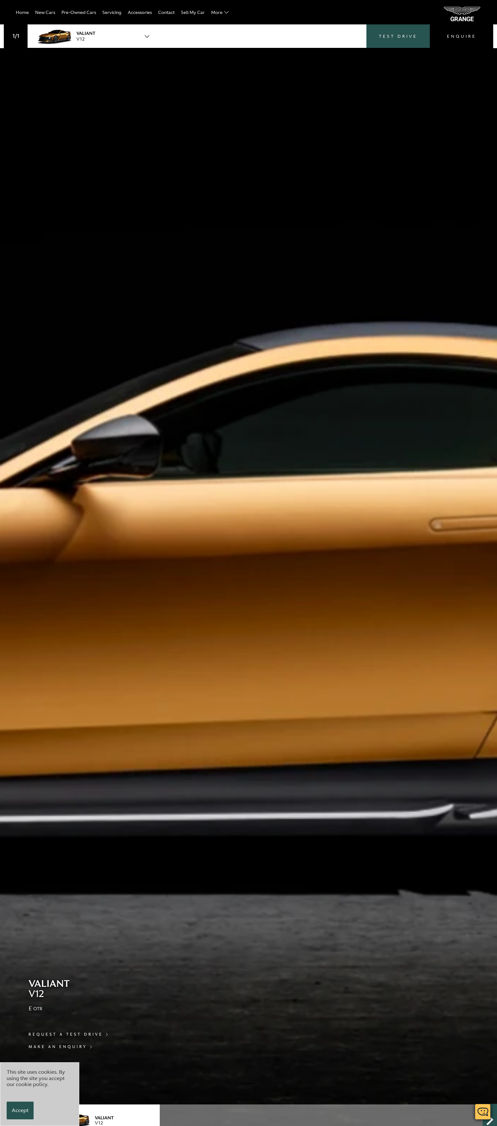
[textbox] (91, 36)
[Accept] (20, 1110)
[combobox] (91, 36)
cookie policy (31, 1084)
